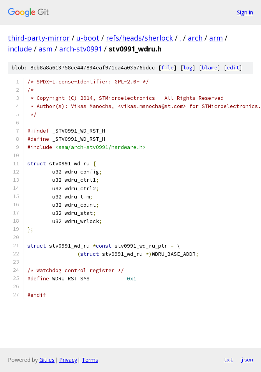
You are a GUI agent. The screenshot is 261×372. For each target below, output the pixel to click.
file (167, 67)
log (187, 67)
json (247, 359)
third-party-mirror (39, 38)
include (20, 48)
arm (216, 38)
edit (233, 67)
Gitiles (47, 359)
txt (228, 359)
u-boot (87, 38)
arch (195, 38)
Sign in (245, 12)
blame (209, 67)
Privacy (68, 359)
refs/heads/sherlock (139, 38)
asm (46, 48)
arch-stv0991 (80, 48)
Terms (90, 359)
